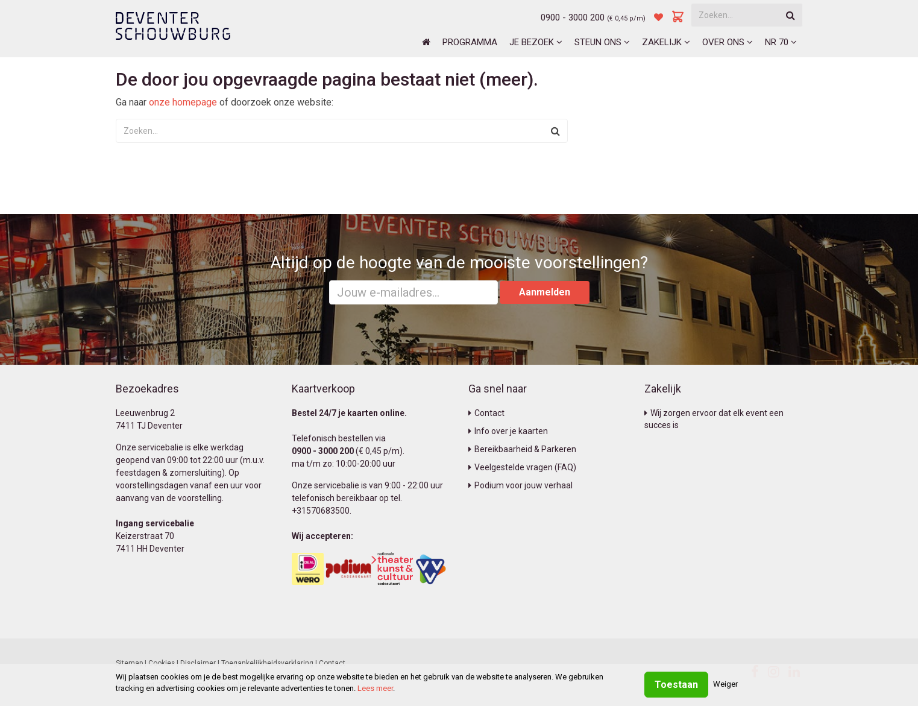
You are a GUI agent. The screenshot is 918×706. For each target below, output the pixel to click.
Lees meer (375, 688)
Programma (469, 42)
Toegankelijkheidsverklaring (267, 663)
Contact (486, 413)
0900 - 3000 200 (573, 17)
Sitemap (129, 663)
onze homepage (183, 102)
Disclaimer (198, 663)
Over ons (727, 42)
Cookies (161, 663)
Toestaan (676, 684)
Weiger (725, 684)
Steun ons (602, 42)
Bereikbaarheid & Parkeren (522, 449)
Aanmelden (544, 292)
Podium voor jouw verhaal (520, 485)
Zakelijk (666, 42)
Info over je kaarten (508, 431)
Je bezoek (535, 42)
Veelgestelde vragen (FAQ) (522, 467)
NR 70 (781, 42)
